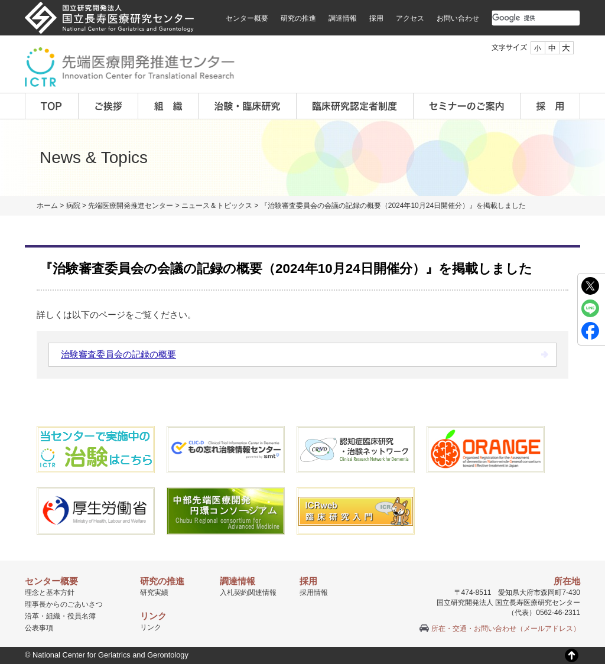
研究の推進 (298, 18)
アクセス (410, 18)
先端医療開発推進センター (130, 205)
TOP (52, 106)
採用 (376, 18)
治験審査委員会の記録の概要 (118, 354)
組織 (168, 106)
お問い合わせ (458, 18)
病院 (73, 205)
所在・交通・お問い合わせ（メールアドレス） (505, 628)
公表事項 (39, 628)
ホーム (47, 205)
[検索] (521, 18)
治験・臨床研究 (248, 106)
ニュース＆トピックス (216, 205)
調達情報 (342, 18)
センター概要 (247, 18)
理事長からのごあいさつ (64, 604)
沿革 (32, 616)
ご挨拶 (108, 106)
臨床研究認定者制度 (355, 106)
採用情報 (314, 592)
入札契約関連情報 (248, 592)
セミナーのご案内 (467, 106)
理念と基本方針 (49, 592)
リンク (150, 627)
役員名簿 (81, 616)
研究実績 (154, 592)
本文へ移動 (278, 0)
